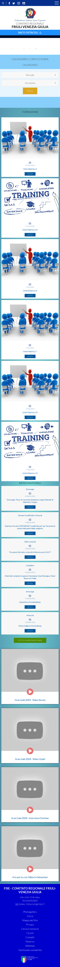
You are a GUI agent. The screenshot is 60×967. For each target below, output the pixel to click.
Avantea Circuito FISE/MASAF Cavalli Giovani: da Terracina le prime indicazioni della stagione (30, 527)
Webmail (30, 945)
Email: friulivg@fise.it (31, 904)
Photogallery (30, 911)
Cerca (30, 91)
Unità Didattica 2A (30, 230)
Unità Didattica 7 (30, 351)
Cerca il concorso (30, 928)
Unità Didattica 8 (30, 291)
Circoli (30, 933)
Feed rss (30, 941)
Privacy (30, 924)
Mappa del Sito (30, 920)
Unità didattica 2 (30, 169)
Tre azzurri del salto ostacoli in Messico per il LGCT (30, 552)
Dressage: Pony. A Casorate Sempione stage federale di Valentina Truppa (30, 501)
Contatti (30, 937)
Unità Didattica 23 (30, 412)
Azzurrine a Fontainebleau (30, 602)
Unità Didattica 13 (30, 473)
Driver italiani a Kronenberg (30, 626)
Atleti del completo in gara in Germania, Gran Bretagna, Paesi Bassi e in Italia (30, 577)
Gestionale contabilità (30, 950)
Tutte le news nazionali (30, 640)
